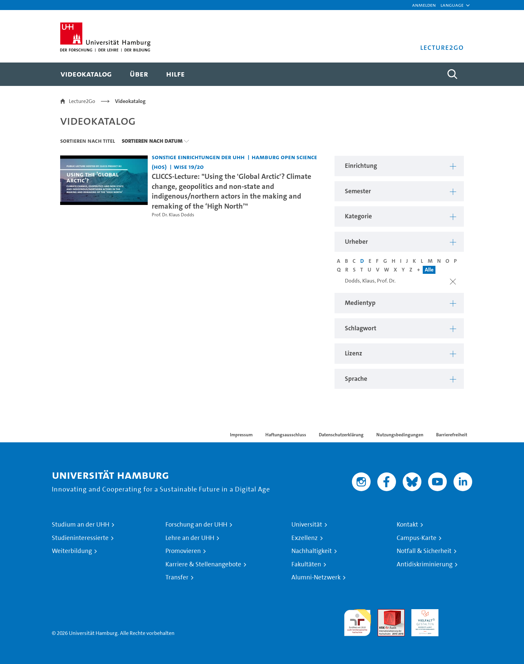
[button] (452, 5)
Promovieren (183, 551)
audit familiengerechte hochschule (357, 621)
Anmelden (424, 4)
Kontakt (407, 524)
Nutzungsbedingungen (399, 434)
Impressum (241, 434)
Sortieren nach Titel (87, 141)
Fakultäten (306, 564)
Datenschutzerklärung (341, 434)
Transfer (176, 577)
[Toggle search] (452, 74)
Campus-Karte (416, 538)
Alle (429, 269)
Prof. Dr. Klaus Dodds (173, 215)
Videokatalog (130, 101)
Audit (384, 613)
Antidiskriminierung (424, 564)
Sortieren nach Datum (152, 141)
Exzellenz (304, 538)
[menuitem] (86, 74)
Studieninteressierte (80, 538)
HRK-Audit (423, 613)
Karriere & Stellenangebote (203, 564)
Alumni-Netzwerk (316, 577)
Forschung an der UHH (196, 524)
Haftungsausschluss (285, 434)
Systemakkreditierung (458, 613)
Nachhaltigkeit (311, 551)
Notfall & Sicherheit (424, 551)
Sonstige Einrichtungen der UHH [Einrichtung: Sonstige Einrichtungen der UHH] (198, 157)
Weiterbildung (72, 551)
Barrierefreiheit (451, 434)
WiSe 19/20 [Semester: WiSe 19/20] (189, 166)
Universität (306, 524)
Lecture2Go (82, 101)
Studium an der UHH (80, 524)
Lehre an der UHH (189, 538)
